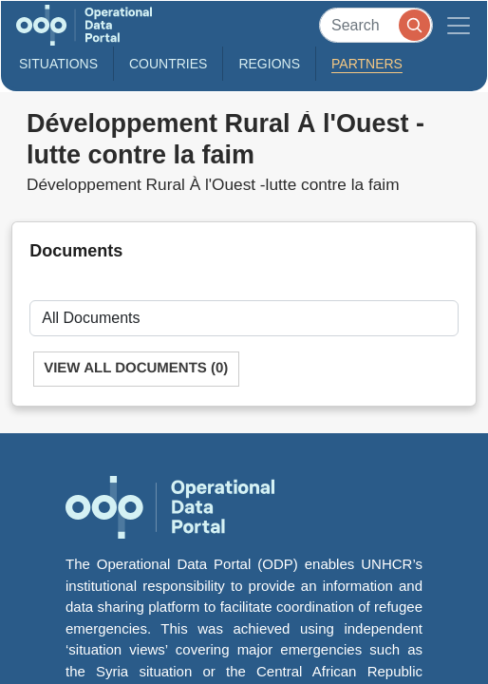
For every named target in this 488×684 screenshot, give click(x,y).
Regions (269, 63)
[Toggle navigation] (458, 25)
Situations (58, 63)
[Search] (376, 25)
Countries (168, 63)
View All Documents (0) (136, 368)
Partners (367, 63)
